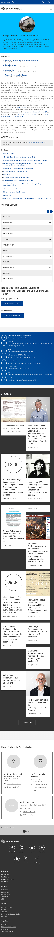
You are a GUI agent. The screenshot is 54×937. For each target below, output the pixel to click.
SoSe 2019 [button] (6, 250)
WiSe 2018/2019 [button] (8, 256)
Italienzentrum (21, 107)
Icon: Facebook (12, 847)
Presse (3, 909)
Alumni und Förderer (7, 879)
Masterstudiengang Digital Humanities (15, 171)
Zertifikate (4, 897)
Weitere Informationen (14, 784)
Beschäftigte (5, 877)
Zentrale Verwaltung (7, 931)
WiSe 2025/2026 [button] (8, 222)
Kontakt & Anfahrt (6, 907)
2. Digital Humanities (9, 65)
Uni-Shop (4, 916)
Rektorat (4, 924)
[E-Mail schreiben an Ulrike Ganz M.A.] (27, 815)
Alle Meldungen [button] (27, 722)
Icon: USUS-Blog (36, 858)
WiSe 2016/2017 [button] (8, 279)
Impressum (4, 890)
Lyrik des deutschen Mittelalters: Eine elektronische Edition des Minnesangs (27, 198)
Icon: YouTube (17, 858)
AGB (2, 899)
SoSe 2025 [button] (6, 228)
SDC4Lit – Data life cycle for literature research (18, 157)
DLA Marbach (7, 154)
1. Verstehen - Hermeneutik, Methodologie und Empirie (20, 60)
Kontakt (27, 831)
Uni (6, 2)
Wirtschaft (4, 881)
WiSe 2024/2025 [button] (8, 234)
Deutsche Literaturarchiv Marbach (34, 112)
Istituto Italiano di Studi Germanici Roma (16, 177)
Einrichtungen (5, 929)
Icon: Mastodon (42, 847)
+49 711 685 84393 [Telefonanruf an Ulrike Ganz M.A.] (29, 812)
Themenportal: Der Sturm (11, 189)
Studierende (5, 875)
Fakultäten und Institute (8, 927)
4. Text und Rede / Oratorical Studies (15, 75)
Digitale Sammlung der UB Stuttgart (14, 192)
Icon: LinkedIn (26, 858)
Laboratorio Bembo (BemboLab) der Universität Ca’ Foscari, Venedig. (25, 160)
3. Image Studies (8, 70)
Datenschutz (5, 892)
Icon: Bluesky (32, 847)
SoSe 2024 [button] (6, 239)
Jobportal (4, 912)
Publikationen (7, 195)
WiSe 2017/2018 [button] (8, 267)
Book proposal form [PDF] (11, 303)
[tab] (27, 217)
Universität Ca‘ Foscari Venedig (26, 114)
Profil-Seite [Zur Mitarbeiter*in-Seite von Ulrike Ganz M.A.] (26, 808)
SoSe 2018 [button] (6, 262)
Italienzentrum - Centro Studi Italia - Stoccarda (18, 168)
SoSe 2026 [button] (6, 217)
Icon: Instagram (22, 847)
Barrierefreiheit (5, 894)
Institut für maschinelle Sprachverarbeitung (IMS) (18, 181)
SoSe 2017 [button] (6, 273)
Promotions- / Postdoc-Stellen (10, 914)
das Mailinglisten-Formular (37, 142)
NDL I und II (7, 174)
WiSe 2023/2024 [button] (8, 245)
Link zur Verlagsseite (12, 315)
